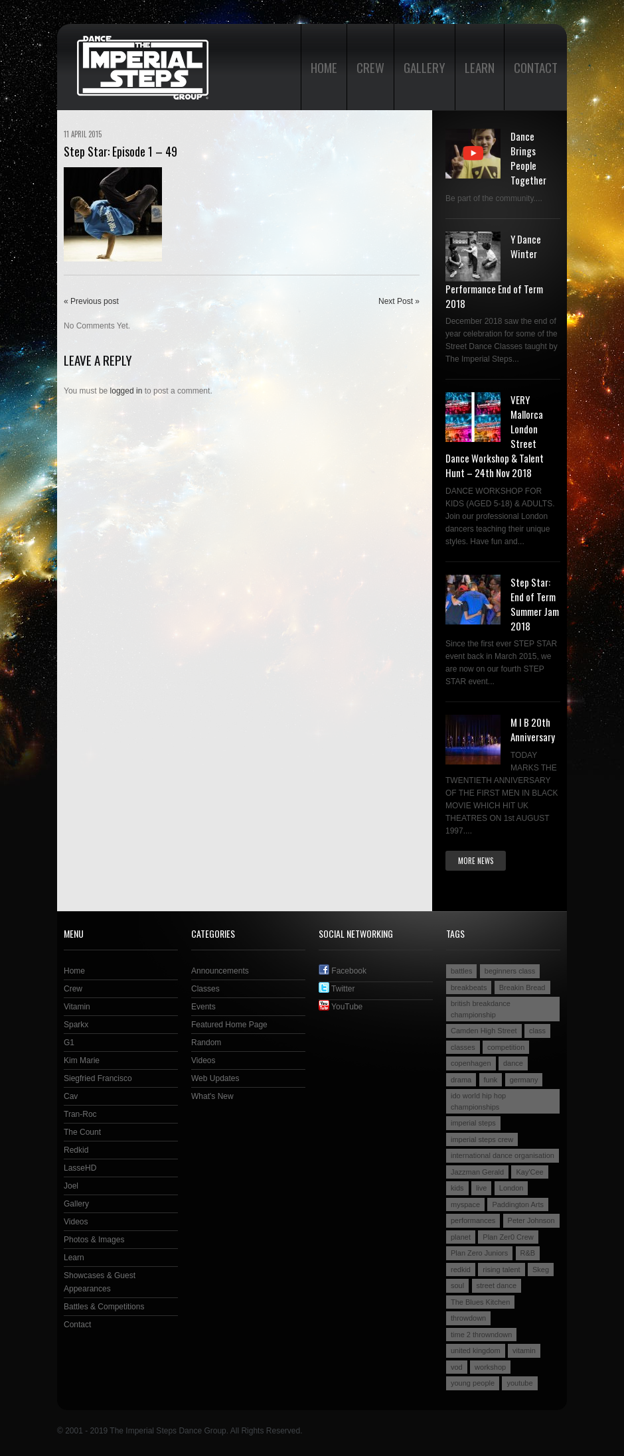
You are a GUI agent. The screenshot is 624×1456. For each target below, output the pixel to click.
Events (203, 1006)
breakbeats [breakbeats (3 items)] (469, 987)
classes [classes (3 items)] (463, 1047)
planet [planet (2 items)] (461, 1237)
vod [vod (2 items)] (457, 1367)
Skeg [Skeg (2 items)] (540, 1270)
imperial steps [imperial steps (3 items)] (473, 1123)
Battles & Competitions (104, 1306)
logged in (126, 391)
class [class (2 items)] (537, 1031)
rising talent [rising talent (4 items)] (501, 1270)
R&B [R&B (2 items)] (528, 1253)
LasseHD (80, 1168)
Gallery (424, 67)
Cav (71, 1096)
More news (475, 860)
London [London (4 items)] (511, 1188)
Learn (480, 67)
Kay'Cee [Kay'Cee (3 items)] (529, 1172)
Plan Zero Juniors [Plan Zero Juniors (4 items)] (479, 1253)
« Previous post (91, 301)
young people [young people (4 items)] (473, 1383)
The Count (82, 1132)
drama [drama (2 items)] (461, 1080)
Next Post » (399, 301)
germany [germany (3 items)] (524, 1080)
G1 (69, 1042)
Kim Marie (82, 1060)
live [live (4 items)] (481, 1188)
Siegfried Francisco (98, 1078)
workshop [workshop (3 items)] (490, 1367)
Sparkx (76, 1024)
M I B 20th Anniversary (532, 729)
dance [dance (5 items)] (513, 1063)
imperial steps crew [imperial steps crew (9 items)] (482, 1139)
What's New (212, 1096)
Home (324, 67)
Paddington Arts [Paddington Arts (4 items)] (518, 1204)
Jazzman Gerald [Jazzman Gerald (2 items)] (477, 1172)
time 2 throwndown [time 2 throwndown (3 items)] (481, 1335)
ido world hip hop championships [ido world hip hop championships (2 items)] (478, 1101)
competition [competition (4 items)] (505, 1047)
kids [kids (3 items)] (457, 1188)
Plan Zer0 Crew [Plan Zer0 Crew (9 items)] (508, 1237)
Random (206, 1042)
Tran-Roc (80, 1114)
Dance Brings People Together (528, 158)
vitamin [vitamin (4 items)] (524, 1350)
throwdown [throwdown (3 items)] (468, 1318)
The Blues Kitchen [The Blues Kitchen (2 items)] (480, 1302)
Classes (205, 988)
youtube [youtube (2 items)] (519, 1383)
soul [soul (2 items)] (457, 1285)
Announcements (220, 971)
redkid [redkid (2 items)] (461, 1270)
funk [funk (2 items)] (491, 1080)
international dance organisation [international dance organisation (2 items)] (502, 1155)
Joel (71, 1186)
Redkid (76, 1150)
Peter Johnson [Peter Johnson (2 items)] (531, 1220)
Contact (536, 67)
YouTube (340, 1006)
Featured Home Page (229, 1024)
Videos (76, 1221)
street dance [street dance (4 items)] (497, 1285)
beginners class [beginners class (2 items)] (510, 971)
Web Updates (215, 1078)
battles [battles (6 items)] (461, 971)
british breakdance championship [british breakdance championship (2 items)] (480, 1009)
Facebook (342, 971)
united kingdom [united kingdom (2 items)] (476, 1350)
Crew (370, 67)
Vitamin (77, 1006)
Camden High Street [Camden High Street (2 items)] (484, 1031)
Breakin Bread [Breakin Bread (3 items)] (522, 987)
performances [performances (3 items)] (473, 1220)
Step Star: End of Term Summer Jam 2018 (534, 604)
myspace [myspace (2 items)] (465, 1204)
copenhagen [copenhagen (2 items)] (471, 1063)
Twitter (336, 988)
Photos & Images (94, 1239)
